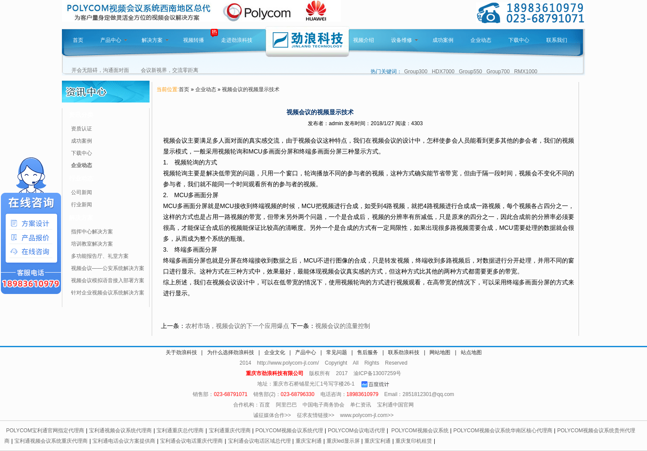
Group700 (498, 71)
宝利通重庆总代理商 (180, 430)
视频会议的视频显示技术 (250, 89)
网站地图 (439, 352)
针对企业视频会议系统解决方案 (107, 293)
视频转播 (193, 40)
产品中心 (113, 40)
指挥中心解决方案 (92, 232)
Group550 (470, 71)
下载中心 (518, 40)
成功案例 (442, 40)
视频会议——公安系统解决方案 (107, 268)
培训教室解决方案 (92, 244)
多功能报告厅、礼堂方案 (100, 256)
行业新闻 (81, 205)
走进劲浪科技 (236, 40)
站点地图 (471, 352)
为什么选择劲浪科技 (230, 352)
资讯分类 (81, 114)
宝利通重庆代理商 (230, 430)
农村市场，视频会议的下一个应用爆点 (237, 325)
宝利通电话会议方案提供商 (123, 441)
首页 (78, 40)
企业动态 (480, 40)
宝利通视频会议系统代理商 (120, 430)
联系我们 (556, 40)
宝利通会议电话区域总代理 (259, 441)
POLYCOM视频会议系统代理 (289, 430)
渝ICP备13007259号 (377, 373)
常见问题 (336, 352)
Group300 (415, 71)
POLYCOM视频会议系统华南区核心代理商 (502, 430)
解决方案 (155, 40)
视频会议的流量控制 (342, 325)
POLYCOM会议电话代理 (356, 430)
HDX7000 (443, 71)
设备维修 (404, 40)
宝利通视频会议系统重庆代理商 (51, 441)
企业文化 (274, 352)
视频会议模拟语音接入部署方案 (107, 280)
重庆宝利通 (309, 441)
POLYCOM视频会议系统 (419, 430)
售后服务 (367, 352)
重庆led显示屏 (343, 441)
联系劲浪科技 (403, 352)
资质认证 (81, 129)
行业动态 (81, 178)
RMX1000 (525, 71)
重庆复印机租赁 (413, 441)
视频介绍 (363, 40)
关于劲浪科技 (181, 352)
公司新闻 (81, 192)
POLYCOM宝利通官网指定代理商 (45, 430)
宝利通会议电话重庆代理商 (191, 441)
